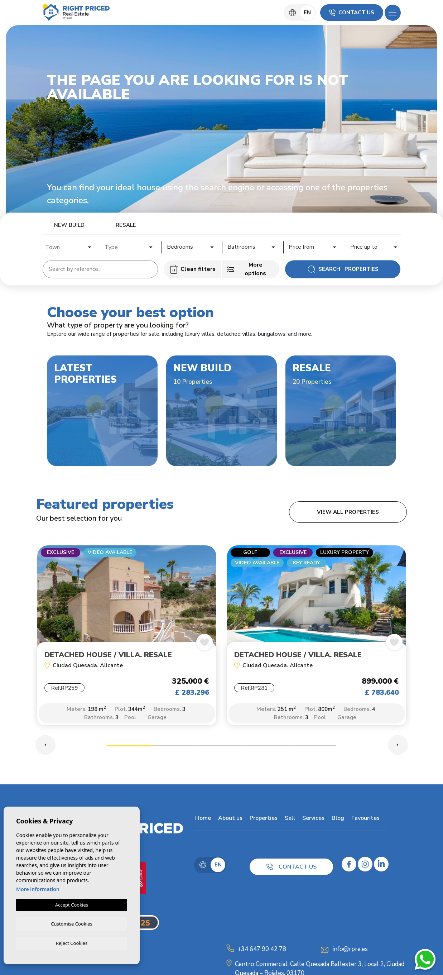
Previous (45, 746)
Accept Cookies (71, 904)
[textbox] (70, 247)
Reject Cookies (71, 943)
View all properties (348, 512)
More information (37, 888)
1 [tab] (130, 748)
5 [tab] (313, 748)
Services (312, 819)
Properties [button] (262, 819)
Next (398, 746)
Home (202, 819)
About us (229, 819)
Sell (289, 819)
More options (246, 269)
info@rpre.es (350, 950)
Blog (337, 819)
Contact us (351, 12)
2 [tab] (176, 748)
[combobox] (69, 246)
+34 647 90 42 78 (261, 950)
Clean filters (193, 269)
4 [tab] (267, 748)
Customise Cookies (71, 923)
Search (343, 269)
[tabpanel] (127, 640)
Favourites (364, 819)
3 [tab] (222, 748)
